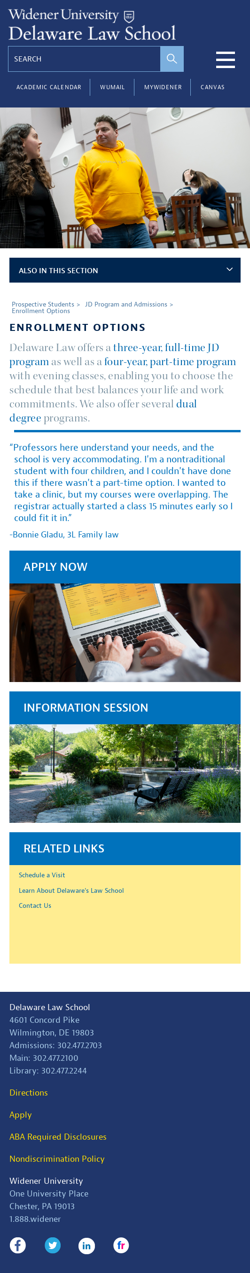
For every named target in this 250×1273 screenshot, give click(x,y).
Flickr (121, 1245)
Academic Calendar (48, 87)
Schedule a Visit (42, 875)
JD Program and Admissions (126, 304)
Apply (20, 1115)
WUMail (112, 87)
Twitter (52, 1245)
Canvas (213, 87)
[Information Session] (125, 757)
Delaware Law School (49, 1007)
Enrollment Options (41, 311)
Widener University (46, 1181)
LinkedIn (86, 1245)
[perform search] (172, 59)
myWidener (163, 87)
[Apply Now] (125, 616)
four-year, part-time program (170, 361)
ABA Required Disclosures (58, 1137)
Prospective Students (43, 304)
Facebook (17, 1245)
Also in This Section (126, 271)
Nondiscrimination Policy (57, 1159)
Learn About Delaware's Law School (71, 890)
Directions (28, 1093)
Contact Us (35, 905)
